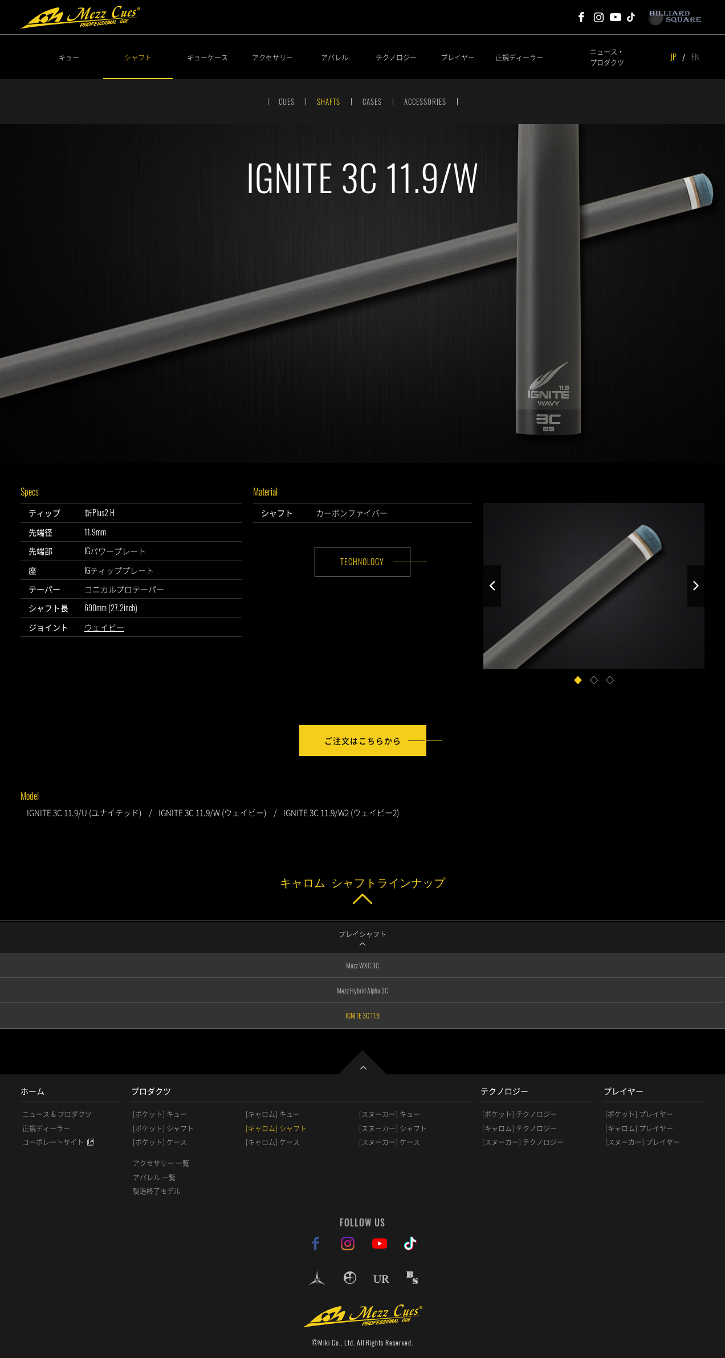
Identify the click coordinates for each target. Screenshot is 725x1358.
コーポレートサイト (53, 1142)
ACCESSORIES (425, 101)
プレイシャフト (362, 934)
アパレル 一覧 (154, 1177)
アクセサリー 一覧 (161, 1163)
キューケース (207, 57)
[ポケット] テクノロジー (519, 1114)
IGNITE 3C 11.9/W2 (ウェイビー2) (341, 812)
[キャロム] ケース (273, 1142)
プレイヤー (458, 57)
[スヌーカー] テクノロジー (523, 1142)
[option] (362, 293)
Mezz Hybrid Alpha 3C (362, 990)
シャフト (138, 57)
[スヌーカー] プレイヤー (642, 1142)
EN (695, 57)
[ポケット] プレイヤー (639, 1114)
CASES (372, 101)
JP (673, 57)
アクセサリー (272, 57)
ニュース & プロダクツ (57, 1114)
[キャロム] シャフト (276, 1128)
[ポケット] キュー (160, 1114)
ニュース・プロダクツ (607, 57)
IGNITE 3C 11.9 (362, 1015)
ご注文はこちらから (362, 740)
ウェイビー (104, 627)
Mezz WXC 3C (362, 965)
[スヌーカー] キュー (389, 1114)
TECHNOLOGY (362, 561)
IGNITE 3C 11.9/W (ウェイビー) (212, 812)
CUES (287, 101)
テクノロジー (396, 57)
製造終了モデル (157, 1191)
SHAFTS (328, 101)
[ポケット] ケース (160, 1142)
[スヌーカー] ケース (389, 1142)
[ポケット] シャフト (163, 1128)
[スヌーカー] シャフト (393, 1128)
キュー (69, 57)
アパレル (334, 57)
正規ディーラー (519, 57)
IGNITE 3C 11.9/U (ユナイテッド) (84, 812)
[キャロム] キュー (273, 1114)
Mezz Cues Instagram (598, 17)
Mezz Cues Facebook (581, 17)
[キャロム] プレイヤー (639, 1128)
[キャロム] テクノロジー (519, 1128)
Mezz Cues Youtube (615, 17)
